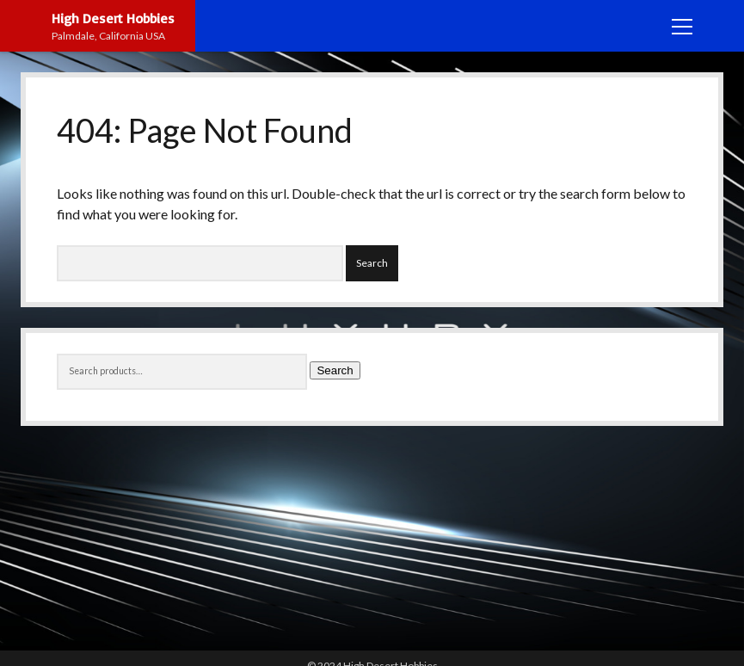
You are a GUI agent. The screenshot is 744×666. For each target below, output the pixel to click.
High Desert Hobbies (113, 18)
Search (335, 370)
